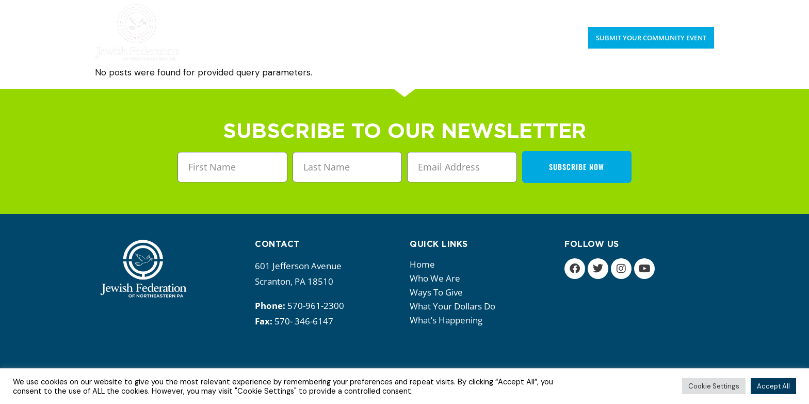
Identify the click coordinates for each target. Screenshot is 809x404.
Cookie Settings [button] (713, 386)
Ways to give (439, 292)
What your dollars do (455, 306)
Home (422, 264)
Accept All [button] (773, 386)
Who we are (437, 278)
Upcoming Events (638, 10)
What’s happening (449, 320)
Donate (699, 10)
